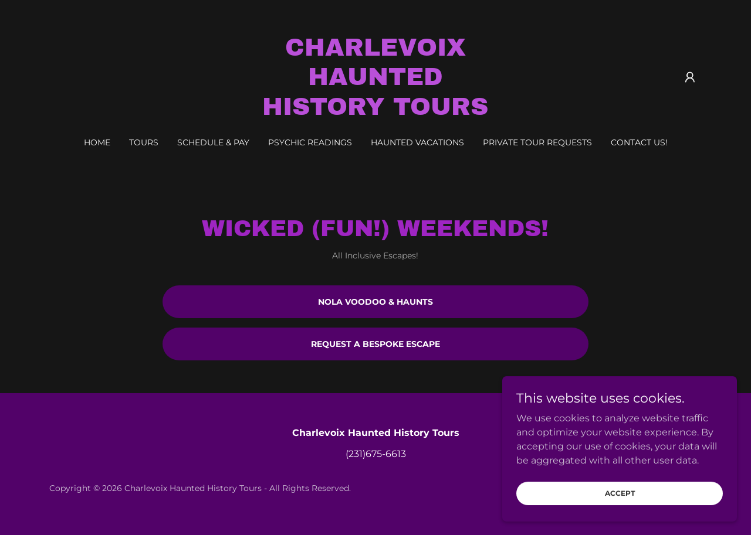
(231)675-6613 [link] (376, 453)
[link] (375, 111)
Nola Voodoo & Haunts (375, 302)
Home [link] (97, 142)
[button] (690, 77)
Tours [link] (143, 142)
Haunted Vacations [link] (417, 142)
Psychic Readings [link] (310, 142)
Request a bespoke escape (375, 344)
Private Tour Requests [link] (537, 142)
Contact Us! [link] (639, 142)
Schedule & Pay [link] (213, 142)
